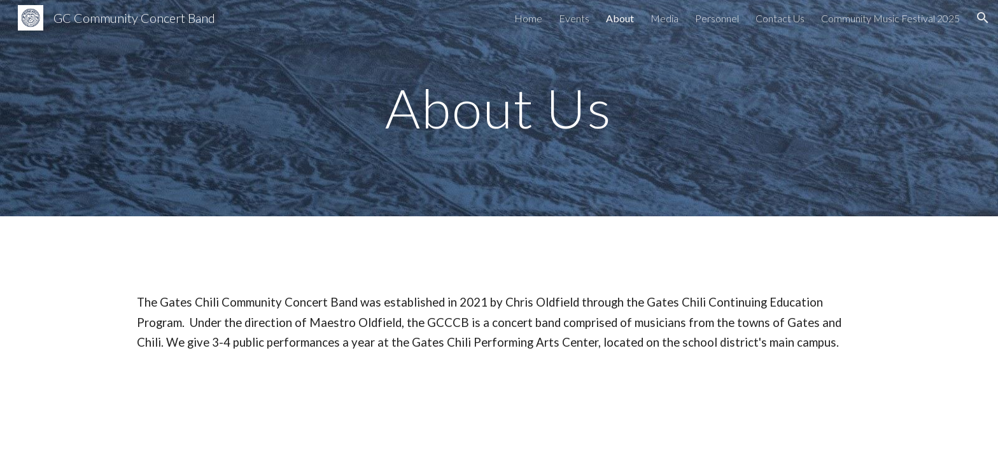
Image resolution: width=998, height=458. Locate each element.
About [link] (620, 18)
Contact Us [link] (780, 18)
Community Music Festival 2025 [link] (890, 18)
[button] (982, 18)
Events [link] (574, 18)
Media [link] (664, 18)
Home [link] (528, 18)
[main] (499, 108)
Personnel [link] (717, 18)
